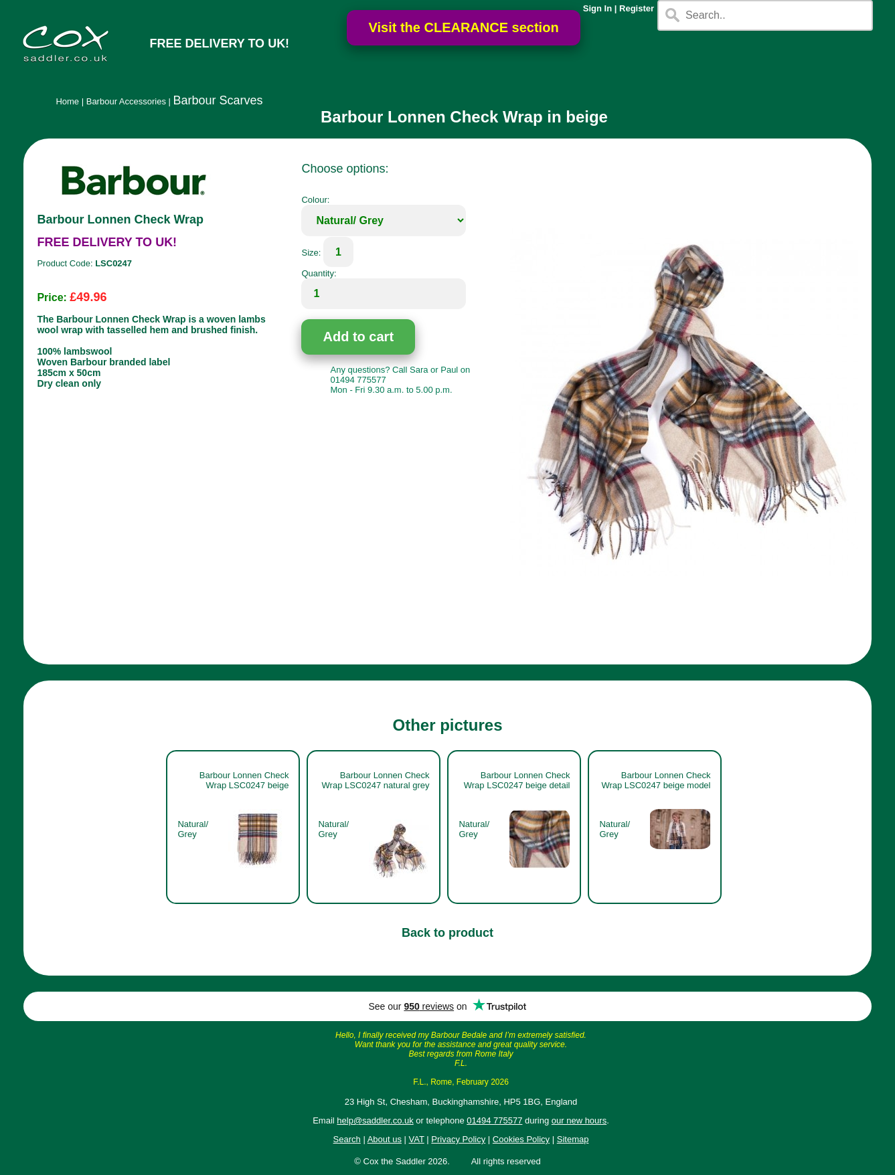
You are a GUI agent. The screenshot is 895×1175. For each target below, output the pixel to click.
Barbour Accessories (126, 101)
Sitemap (573, 1139)
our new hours (579, 1120)
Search (347, 1139)
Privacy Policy (458, 1139)
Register (636, 8)
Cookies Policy (521, 1139)
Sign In (597, 8)
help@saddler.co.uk (375, 1120)
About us (385, 1139)
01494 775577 (494, 1120)
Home (67, 101)
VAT (416, 1139)
